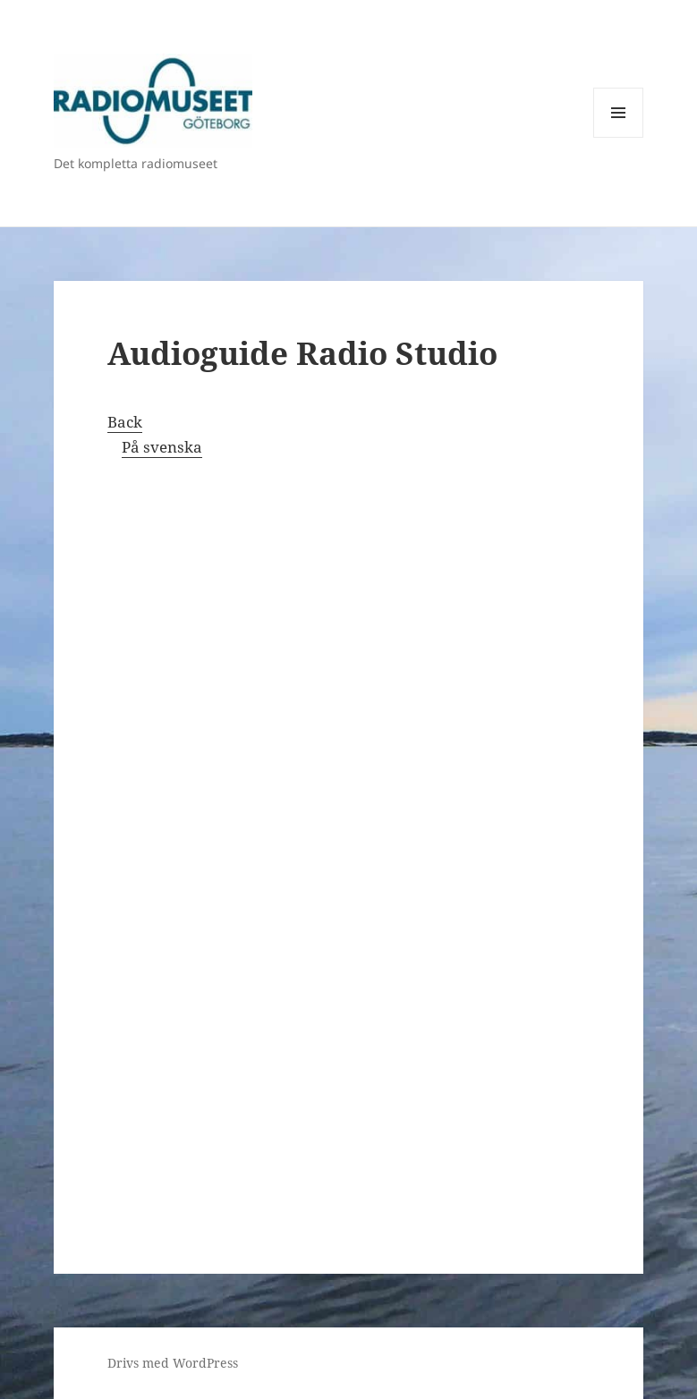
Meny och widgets (618, 137)
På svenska (162, 447)
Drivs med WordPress (172, 1362)
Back (124, 421)
